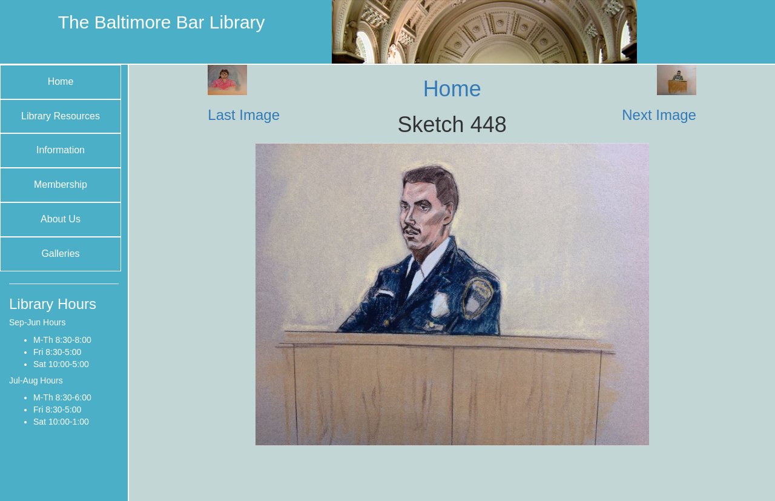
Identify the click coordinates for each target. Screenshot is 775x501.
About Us (61, 219)
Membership (60, 184)
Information (60, 150)
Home (61, 81)
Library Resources (60, 116)
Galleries (60, 253)
